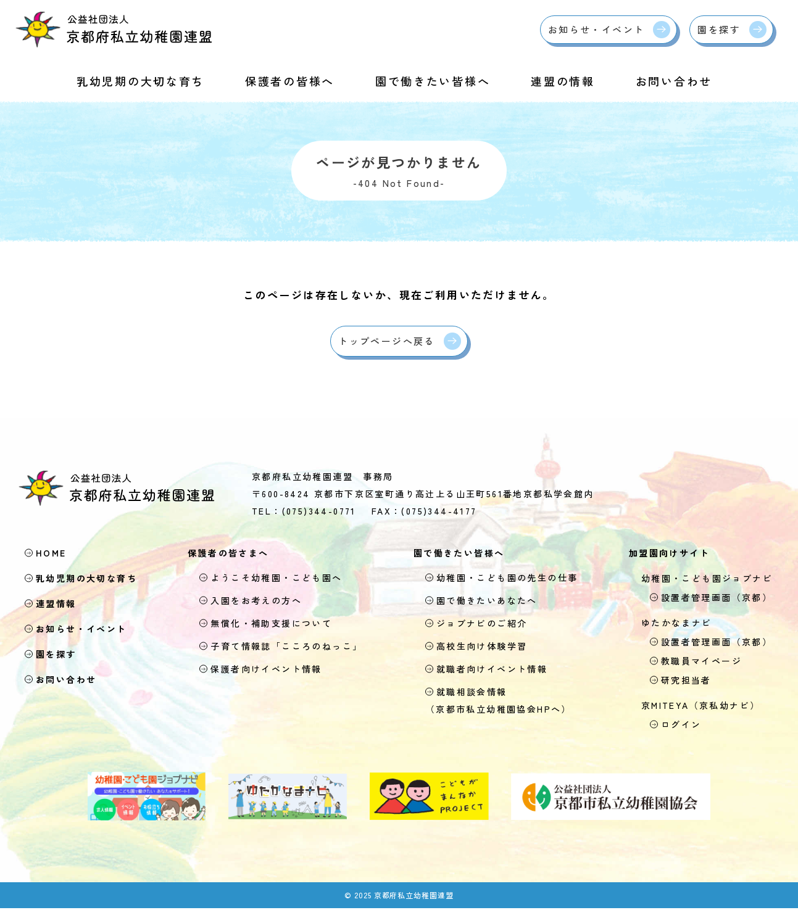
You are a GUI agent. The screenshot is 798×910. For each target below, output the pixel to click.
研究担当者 (681, 681)
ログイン (676, 725)
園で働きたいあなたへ (482, 601)
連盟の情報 (563, 81)
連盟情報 (59, 604)
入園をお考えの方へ (251, 601)
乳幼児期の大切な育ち (140, 81)
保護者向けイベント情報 (261, 670)
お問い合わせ (674, 81)
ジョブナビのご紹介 (477, 624)
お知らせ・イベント (596, 29)
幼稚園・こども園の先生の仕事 (502, 579)
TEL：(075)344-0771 (304, 512)
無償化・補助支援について (266, 624)
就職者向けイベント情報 (486, 670)
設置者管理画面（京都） (711, 598)
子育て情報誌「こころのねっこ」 (281, 647)
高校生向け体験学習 (477, 647)
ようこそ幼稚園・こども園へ (271, 579)
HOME (54, 554)
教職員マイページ (696, 662)
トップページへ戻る (386, 341)
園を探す (719, 29)
